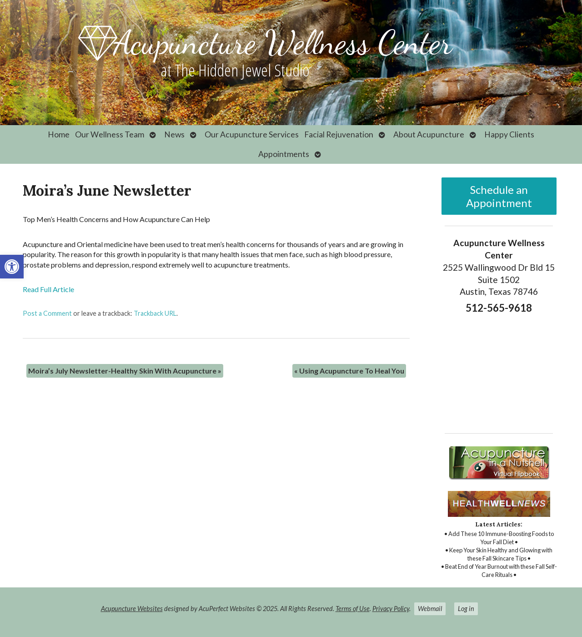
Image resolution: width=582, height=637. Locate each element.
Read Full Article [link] (48, 289)
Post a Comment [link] (47, 313)
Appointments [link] (283, 154)
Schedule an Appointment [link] (499, 196)
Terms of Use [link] (353, 608)
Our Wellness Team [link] (109, 134)
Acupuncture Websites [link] (132, 608)
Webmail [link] (430, 608)
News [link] (174, 134)
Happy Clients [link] (509, 134)
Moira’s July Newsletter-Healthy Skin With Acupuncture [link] (124, 370)
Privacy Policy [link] (390, 608)
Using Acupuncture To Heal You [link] (349, 370)
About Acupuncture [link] (428, 134)
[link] (12, 266)
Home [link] (59, 134)
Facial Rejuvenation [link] (338, 134)
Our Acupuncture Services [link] (252, 134)
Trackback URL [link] (155, 313)
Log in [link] (466, 608)
